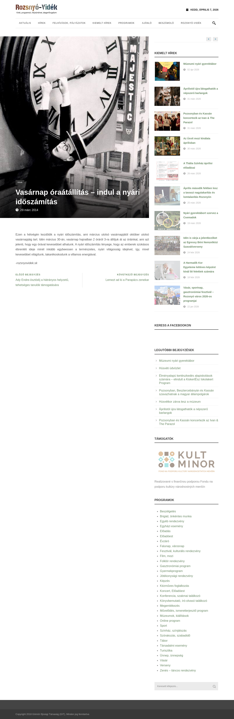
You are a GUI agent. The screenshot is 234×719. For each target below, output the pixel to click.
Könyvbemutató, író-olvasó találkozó (183, 600)
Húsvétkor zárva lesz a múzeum (180, 401)
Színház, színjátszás (173, 630)
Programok (126, 23)
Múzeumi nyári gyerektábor (199, 63)
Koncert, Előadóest (172, 590)
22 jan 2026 (193, 306)
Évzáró (164, 541)
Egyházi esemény (171, 526)
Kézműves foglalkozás (174, 585)
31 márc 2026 (194, 99)
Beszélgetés (168, 511)
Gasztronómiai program (175, 566)
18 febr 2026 (193, 277)
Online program (170, 620)
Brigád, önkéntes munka (176, 516)
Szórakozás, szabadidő (175, 635)
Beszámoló (166, 23)
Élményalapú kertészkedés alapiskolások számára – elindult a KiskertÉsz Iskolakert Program (186, 379)
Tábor (164, 640)
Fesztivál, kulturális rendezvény (180, 551)
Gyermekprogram (171, 571)
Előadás (165, 531)
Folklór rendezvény (172, 561)
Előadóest (166, 536)
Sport (163, 625)
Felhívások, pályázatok (69, 23)
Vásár (164, 660)
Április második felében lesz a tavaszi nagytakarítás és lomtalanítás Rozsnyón (200, 192)
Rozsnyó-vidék (191, 23)
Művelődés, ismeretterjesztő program (184, 610)
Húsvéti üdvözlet (169, 368)
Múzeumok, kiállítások (174, 615)
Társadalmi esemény (173, 645)
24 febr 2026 (193, 252)
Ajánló (147, 23)
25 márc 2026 (194, 203)
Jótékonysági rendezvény (176, 575)
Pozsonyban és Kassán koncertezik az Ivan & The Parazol (198, 118)
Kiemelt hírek (102, 23)
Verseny (165, 665)
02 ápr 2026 (193, 69)
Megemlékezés (170, 605)
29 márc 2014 (29, 210)
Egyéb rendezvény (172, 521)
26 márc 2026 (194, 173)
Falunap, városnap (172, 546)
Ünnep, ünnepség (171, 655)
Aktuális (25, 23)
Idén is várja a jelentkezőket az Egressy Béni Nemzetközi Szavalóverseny (200, 242)
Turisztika (166, 650)
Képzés (165, 580)
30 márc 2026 (194, 148)
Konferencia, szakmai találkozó (180, 595)
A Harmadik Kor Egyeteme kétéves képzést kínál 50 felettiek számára (199, 267)
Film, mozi (166, 556)
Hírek (42, 23)
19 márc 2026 (194, 223)
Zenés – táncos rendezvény (178, 670)
